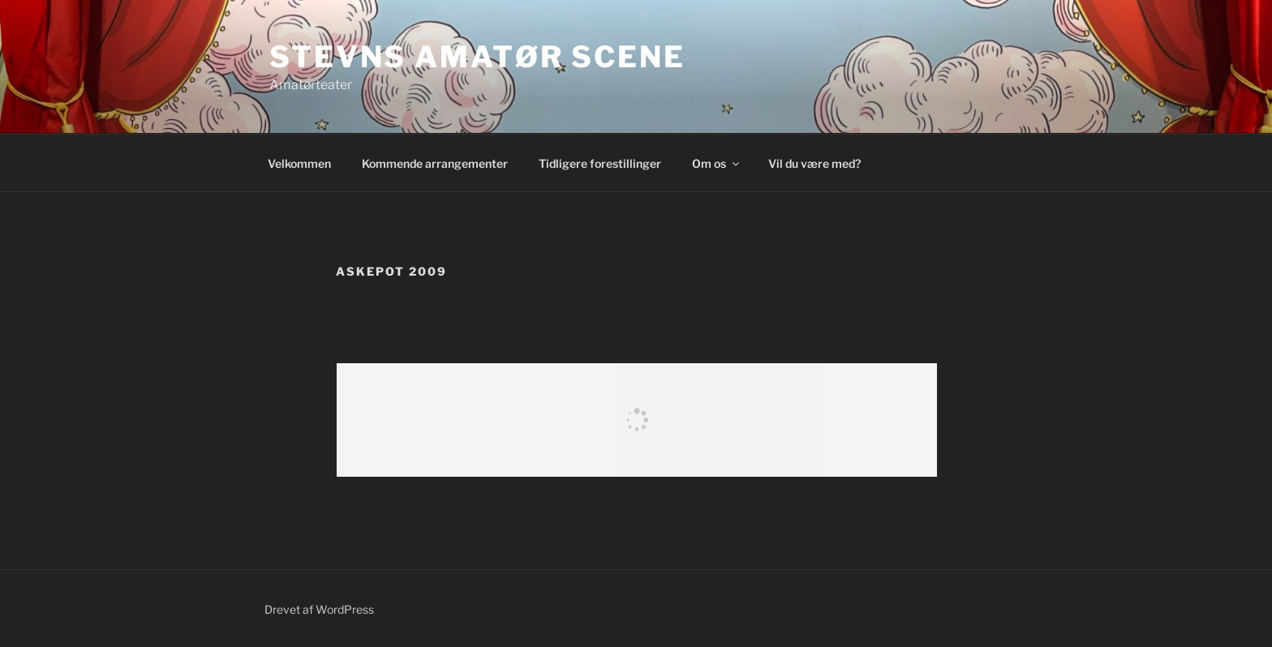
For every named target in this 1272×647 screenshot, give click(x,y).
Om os (716, 163)
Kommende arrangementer (435, 163)
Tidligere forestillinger (600, 163)
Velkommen (299, 163)
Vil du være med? (814, 163)
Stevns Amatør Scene (477, 57)
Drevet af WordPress (319, 609)
